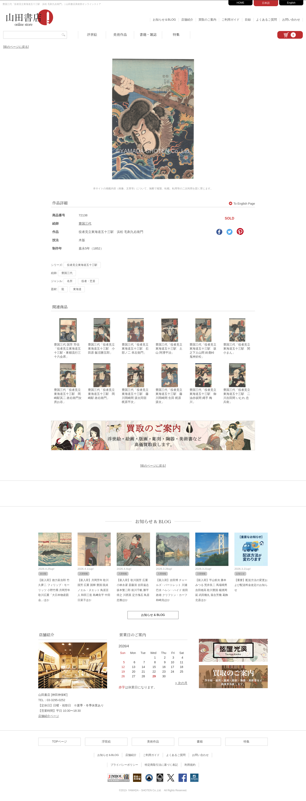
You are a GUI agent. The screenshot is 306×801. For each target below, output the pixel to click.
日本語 (266, 2)
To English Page (242, 203)
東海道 (77, 289)
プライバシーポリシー (124, 765)
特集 (176, 34)
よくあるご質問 (266, 19)
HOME (240, 2)
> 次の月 (181, 683)
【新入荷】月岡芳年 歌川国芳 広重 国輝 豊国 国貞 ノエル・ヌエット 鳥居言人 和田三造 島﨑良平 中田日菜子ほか (94, 590)
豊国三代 (85, 223)
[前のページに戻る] (16, 46)
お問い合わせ (291, 19)
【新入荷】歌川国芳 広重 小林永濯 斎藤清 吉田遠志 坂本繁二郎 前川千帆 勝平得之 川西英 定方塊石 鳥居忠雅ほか (133, 590)
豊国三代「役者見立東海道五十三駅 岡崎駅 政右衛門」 (101, 394)
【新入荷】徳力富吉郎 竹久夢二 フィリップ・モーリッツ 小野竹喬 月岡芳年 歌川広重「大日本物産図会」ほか (54, 590)
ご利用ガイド (230, 19)
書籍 (200, 742)
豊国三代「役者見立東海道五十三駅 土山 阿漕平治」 (169, 349)
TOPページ (59, 742)
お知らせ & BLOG (153, 522)
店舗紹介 (187, 19)
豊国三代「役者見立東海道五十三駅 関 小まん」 (236, 349)
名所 (69, 281)
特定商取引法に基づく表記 (161, 765)
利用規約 (190, 765)
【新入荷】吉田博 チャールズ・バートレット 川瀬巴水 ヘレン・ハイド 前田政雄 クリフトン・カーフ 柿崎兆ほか (172, 590)
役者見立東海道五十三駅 (82, 265)
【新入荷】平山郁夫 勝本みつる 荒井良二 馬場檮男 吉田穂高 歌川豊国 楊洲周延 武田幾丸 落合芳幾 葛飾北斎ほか (211, 590)
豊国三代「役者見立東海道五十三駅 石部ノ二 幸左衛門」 (135, 349)
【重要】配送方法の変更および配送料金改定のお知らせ (251, 585)
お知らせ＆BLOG (164, 19)
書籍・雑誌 (148, 34)
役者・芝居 (88, 281)
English (291, 2)
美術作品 (120, 34)
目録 (248, 19)
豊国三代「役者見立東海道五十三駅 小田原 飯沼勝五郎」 (101, 349)
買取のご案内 (207, 19)
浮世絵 (92, 34)
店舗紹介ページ (48, 716)
